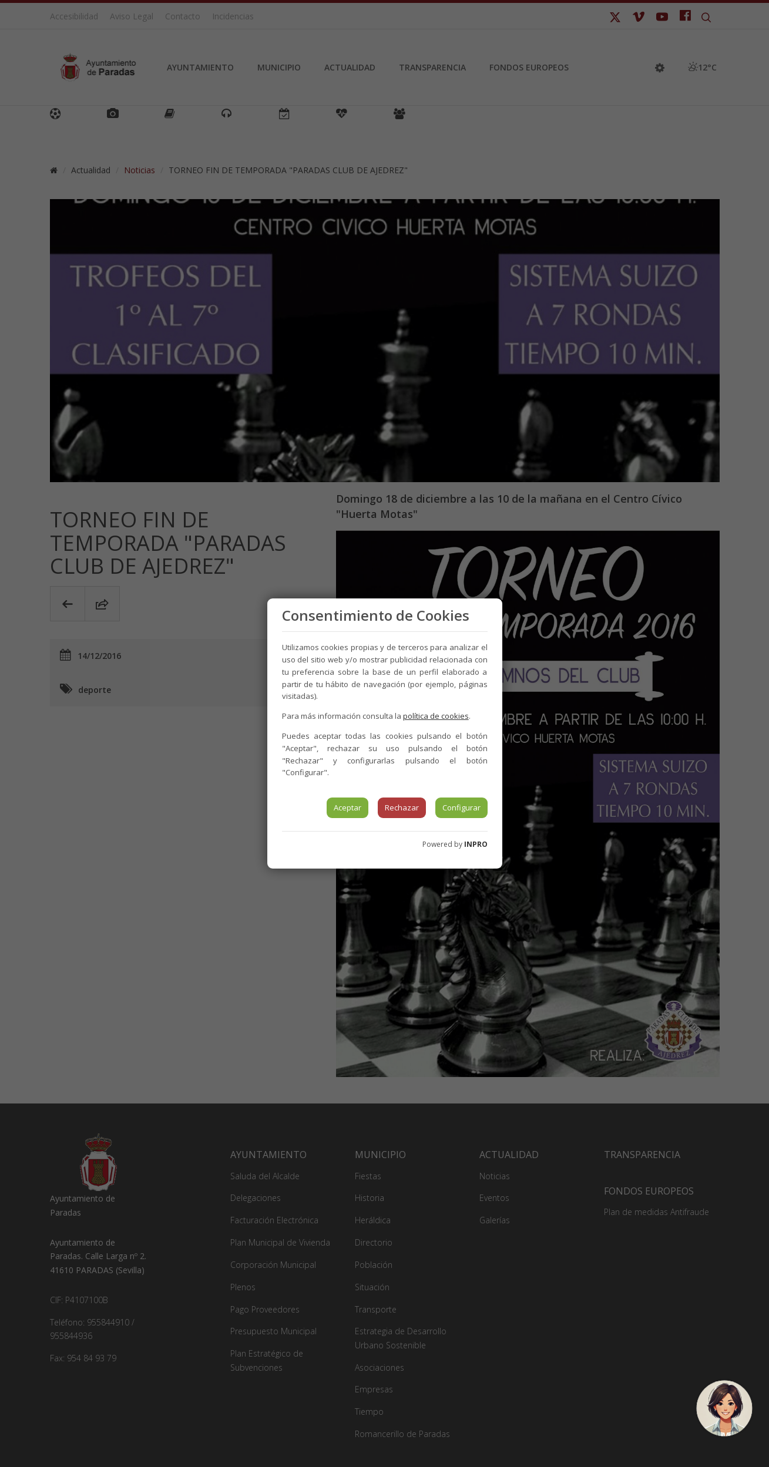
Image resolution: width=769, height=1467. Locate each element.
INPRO (476, 844)
